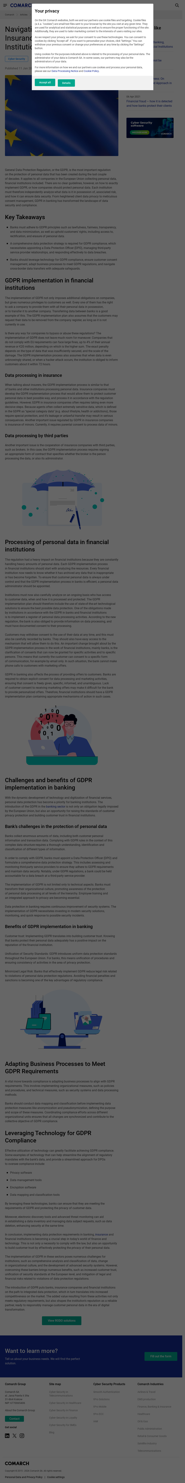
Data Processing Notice (65, 73)
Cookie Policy (91, 73)
